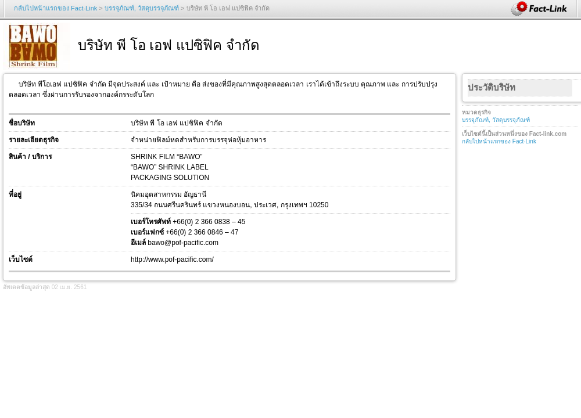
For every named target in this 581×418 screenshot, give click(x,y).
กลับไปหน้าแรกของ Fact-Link (55, 8)
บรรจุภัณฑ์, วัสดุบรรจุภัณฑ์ (142, 8)
